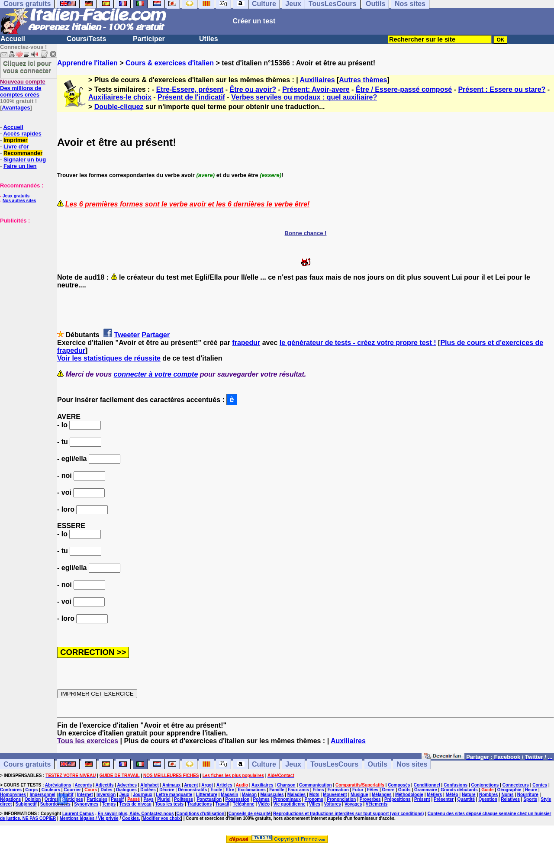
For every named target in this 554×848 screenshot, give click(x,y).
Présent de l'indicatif (191, 97)
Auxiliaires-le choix (119, 97)
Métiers (434, 794)
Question (487, 799)
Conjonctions (485, 785)
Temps (109, 804)
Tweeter (127, 335)
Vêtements (377, 804)
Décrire (166, 789)
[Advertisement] (26, 267)
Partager (156, 335)
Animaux (171, 785)
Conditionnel (427, 785)
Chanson (286, 785)
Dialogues (126, 789)
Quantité (466, 799)
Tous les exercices (87, 741)
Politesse (183, 799)
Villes (314, 804)
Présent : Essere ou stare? (501, 89)
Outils (377, 764)
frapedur (246, 342)
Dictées (148, 789)
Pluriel (164, 799)
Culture (264, 764)
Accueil (12, 38)
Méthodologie (409, 794)
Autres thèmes (363, 80)
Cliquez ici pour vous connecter (27, 66)
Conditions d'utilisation (201, 813)
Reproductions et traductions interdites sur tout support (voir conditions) (348, 813)
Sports (530, 799)
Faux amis (298, 789)
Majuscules (272, 794)
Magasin (229, 794)
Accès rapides (22, 133)
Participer (149, 38)
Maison (249, 794)
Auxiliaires (317, 80)
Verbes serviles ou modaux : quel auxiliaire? (304, 97)
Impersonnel (42, 794)
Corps (31, 789)
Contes (539, 785)
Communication (315, 785)
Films (318, 789)
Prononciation (341, 799)
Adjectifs (104, 785)
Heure (531, 789)
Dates (106, 789)
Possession (237, 799)
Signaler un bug (24, 159)
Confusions (455, 785)
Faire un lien (20, 166)
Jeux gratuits (16, 195)
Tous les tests (169, 804)
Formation (338, 789)
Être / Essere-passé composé (404, 89)
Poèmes (261, 799)
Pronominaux (287, 799)
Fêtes (372, 789)
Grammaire (425, 789)
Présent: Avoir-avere (315, 89)
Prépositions (397, 799)
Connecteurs (515, 785)
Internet (85, 794)
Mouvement (335, 794)
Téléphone (243, 804)
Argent (191, 785)
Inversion (106, 794)
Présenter (444, 799)
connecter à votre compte (156, 374)
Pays (148, 799)
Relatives (510, 799)
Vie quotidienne (289, 804)
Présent (422, 799)
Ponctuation (209, 799)
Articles (224, 785)
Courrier (72, 789)
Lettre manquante (174, 794)
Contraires (11, 789)
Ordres (52, 799)
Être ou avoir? (253, 89)
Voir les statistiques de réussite (109, 358)
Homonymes (13, 794)
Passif (117, 799)
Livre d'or (16, 146)
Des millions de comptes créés (22, 88)
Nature (469, 794)
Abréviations (58, 785)
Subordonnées (55, 804)
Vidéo (264, 804)
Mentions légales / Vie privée (89, 818)
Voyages (353, 804)
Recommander (22, 153)
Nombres (488, 794)
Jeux (293, 764)
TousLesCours (334, 764)
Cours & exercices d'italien (170, 63)
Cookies (130, 818)
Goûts (404, 789)
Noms (508, 794)
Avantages (16, 107)
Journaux (142, 794)
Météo (452, 794)
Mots (314, 794)
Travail (222, 804)
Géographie (509, 789)
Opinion (33, 799)
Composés (399, 785)
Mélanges (382, 794)
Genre (388, 789)
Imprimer (15, 140)
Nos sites (411, 764)
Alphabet (149, 785)
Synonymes (86, 804)
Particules (97, 799)
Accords (83, 785)
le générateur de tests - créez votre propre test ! (358, 342)
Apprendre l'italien (87, 63)
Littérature (206, 794)
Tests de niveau (135, 804)
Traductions (199, 804)
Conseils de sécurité (250, 813)
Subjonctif (26, 804)
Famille (276, 789)
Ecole (216, 789)
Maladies (296, 794)
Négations (10, 799)
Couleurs (51, 789)
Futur (358, 789)
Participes (72, 799)
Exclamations (251, 789)
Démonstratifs (192, 789)
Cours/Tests (86, 38)
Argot (207, 785)
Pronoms (313, 799)
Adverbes (127, 785)
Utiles (208, 38)
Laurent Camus (78, 813)
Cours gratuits (27, 764)
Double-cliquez (119, 106)
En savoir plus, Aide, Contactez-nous (136, 813)
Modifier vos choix (162, 818)
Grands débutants (459, 789)
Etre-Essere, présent (190, 89)
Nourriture (527, 794)
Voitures (332, 804)
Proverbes (370, 799)
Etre (230, 789)
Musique (359, 794)
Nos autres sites (19, 200)
